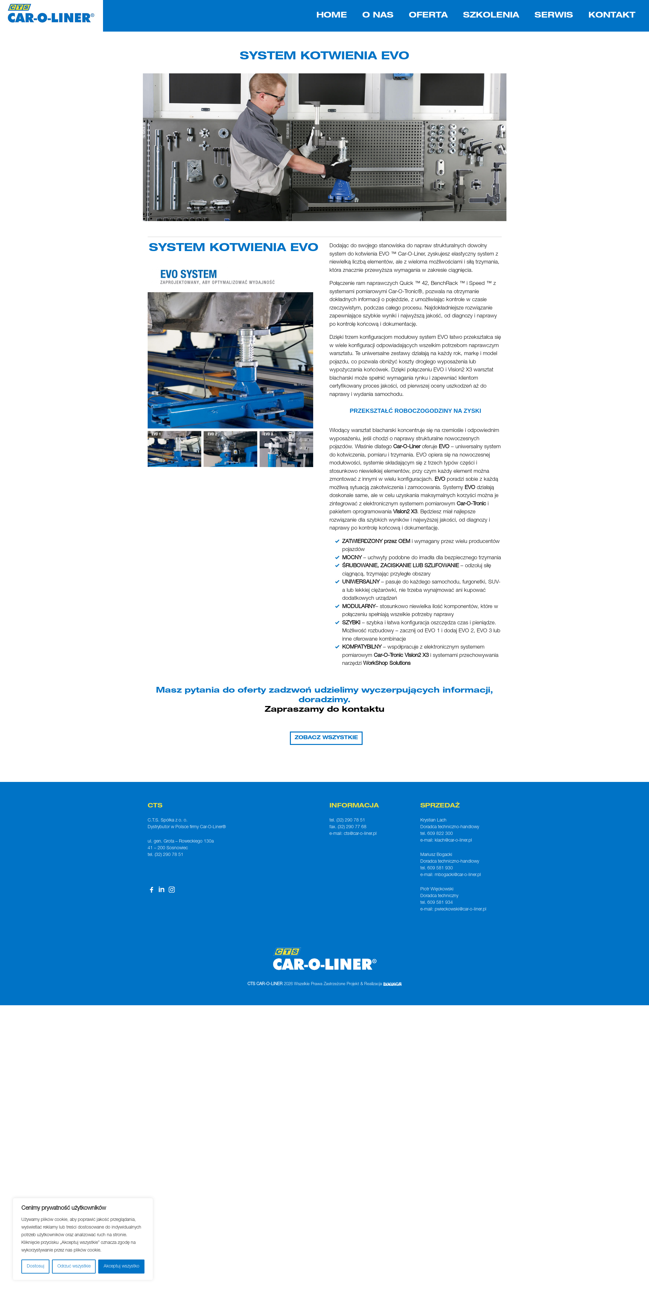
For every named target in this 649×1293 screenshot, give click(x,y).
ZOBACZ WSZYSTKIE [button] (326, 738)
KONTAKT (611, 16)
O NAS (378, 16)
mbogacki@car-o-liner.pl (458, 875)
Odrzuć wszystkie (74, 1266)
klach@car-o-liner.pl (453, 840)
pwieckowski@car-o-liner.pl (460, 909)
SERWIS (554, 16)
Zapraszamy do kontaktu (325, 710)
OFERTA (428, 16)
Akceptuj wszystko (121, 1266)
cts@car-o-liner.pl (360, 834)
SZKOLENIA (491, 16)
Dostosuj (35, 1266)
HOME (331, 16)
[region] (83, 1239)
